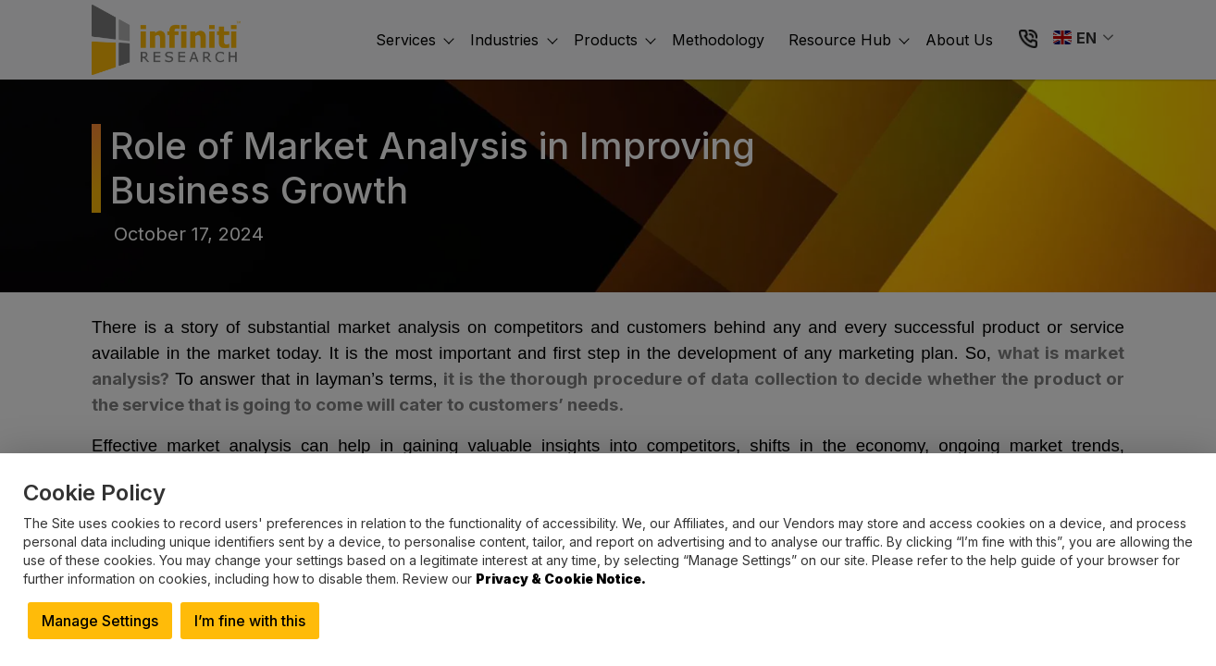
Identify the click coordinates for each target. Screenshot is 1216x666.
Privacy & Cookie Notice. (561, 578)
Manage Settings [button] (100, 620)
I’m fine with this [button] (249, 620)
